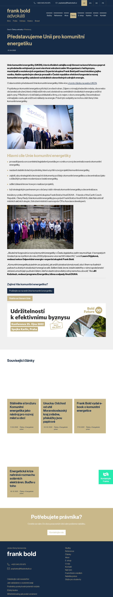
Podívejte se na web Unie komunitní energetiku (30, 290)
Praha (15, 21)
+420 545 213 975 (42, 3)
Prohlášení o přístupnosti (17, 538)
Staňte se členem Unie (20, 298)
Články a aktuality (17, 29)
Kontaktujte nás (56, 469)
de (97, 3)
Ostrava (22, 21)
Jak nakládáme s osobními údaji (20, 520)
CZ (84, 3)
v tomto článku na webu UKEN (82, 83)
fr (103, 3)
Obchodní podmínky (15, 535)
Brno (9, 21)
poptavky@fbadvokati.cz (66, 3)
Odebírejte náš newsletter (18, 516)
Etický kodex (12, 527)
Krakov (30, 21)
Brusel (37, 21)
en (90, 3)
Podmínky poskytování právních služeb (23, 523)
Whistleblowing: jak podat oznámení (22, 531)
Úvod (9, 29)
